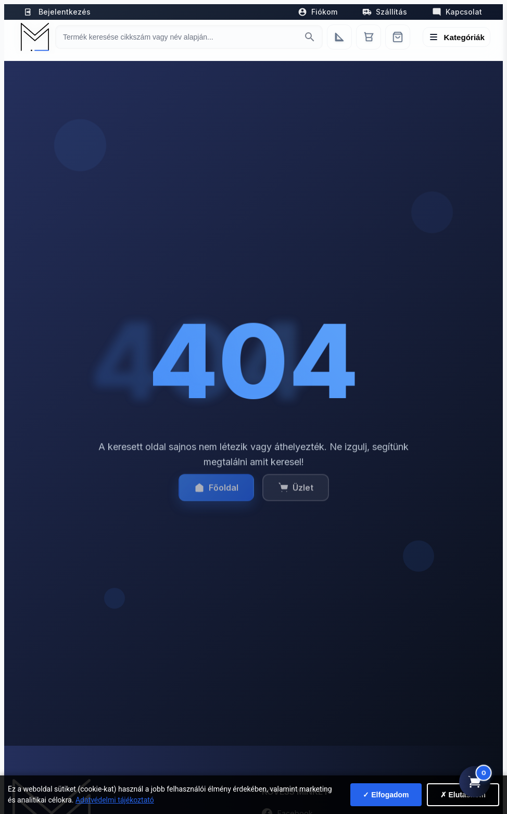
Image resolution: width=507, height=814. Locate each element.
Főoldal (216, 492)
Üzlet (295, 492)
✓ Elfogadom (386, 795)
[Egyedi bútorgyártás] (339, 37)
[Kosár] (368, 37)
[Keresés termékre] (179, 37)
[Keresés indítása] (309, 37)
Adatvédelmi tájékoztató (114, 800)
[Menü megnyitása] (457, 37)
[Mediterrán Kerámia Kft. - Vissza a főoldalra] (34, 37)
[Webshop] (397, 37)
